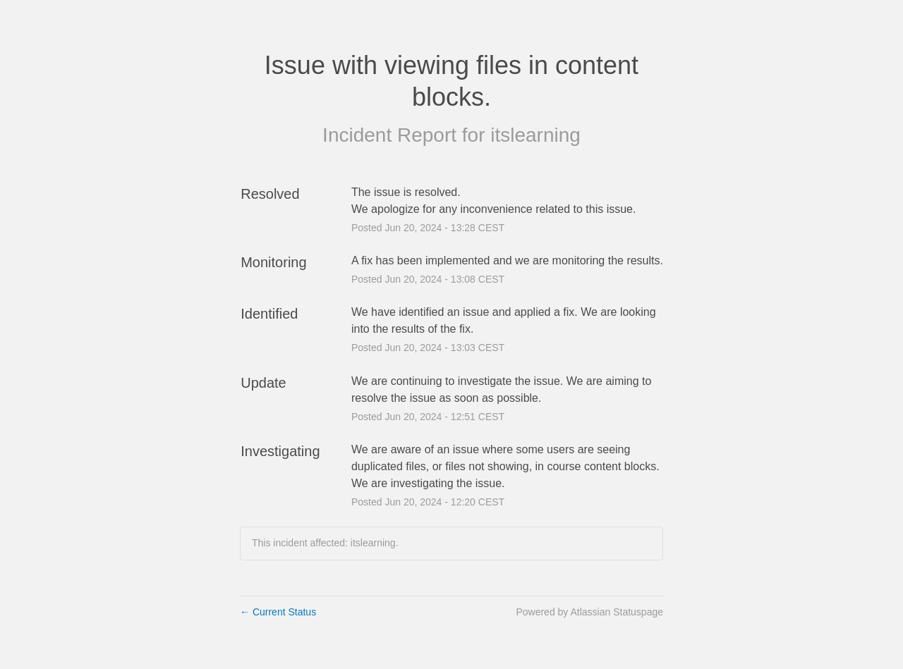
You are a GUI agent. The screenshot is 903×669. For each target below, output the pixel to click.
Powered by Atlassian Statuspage (589, 612)
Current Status (278, 612)
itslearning (535, 135)
